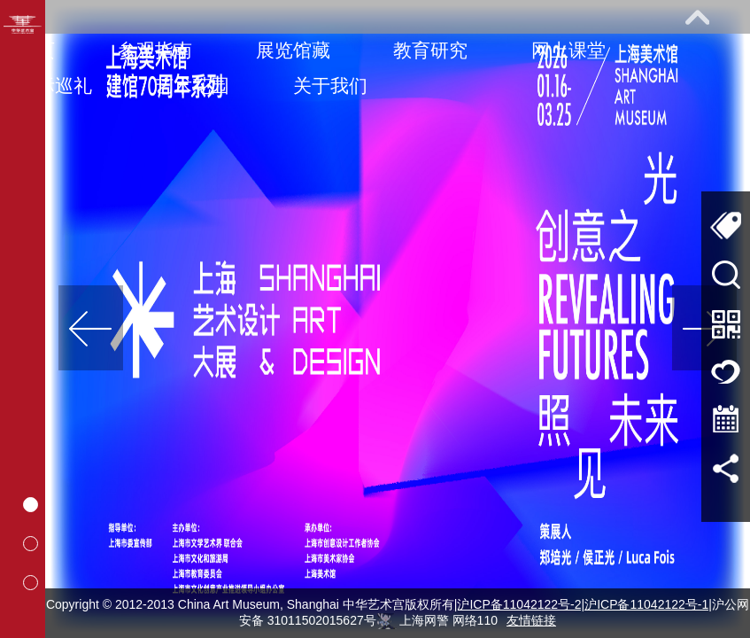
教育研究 (430, 50)
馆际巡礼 (55, 85)
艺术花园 (192, 85)
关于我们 (330, 85)
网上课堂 (568, 50)
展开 (697, 17)
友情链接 (531, 620)
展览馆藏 (293, 50)
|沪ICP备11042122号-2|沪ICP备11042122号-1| (583, 604)
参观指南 (155, 50)
